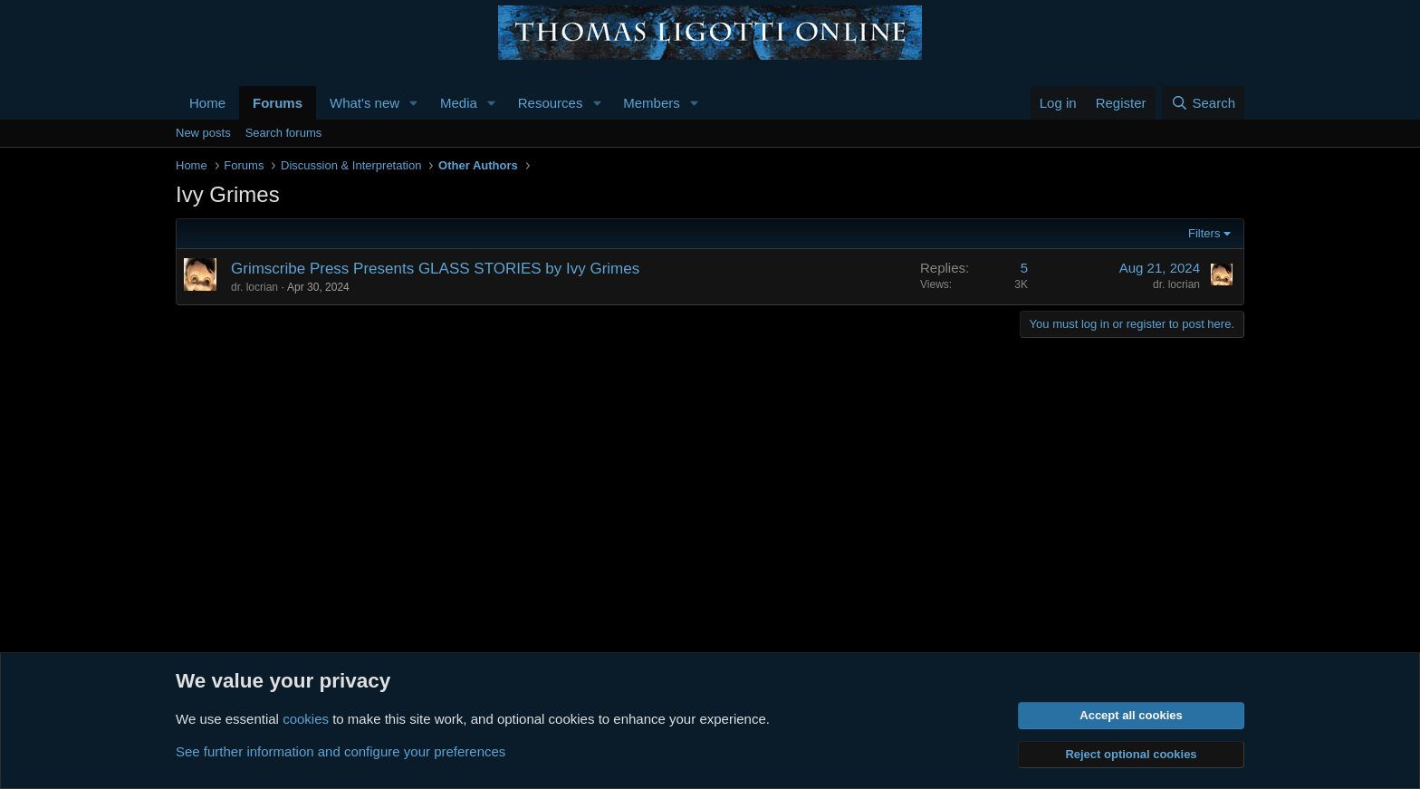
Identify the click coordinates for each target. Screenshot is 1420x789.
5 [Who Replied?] (1024, 267)
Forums (277, 103)
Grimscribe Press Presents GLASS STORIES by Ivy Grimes (435, 268)
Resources (550, 103)
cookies (306, 718)
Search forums (283, 133)
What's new (364, 103)
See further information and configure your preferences (340, 751)
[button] (414, 103)
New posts (203, 133)
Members (651, 103)
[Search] (1203, 103)
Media (458, 103)
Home (207, 103)
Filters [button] (1204, 233)
